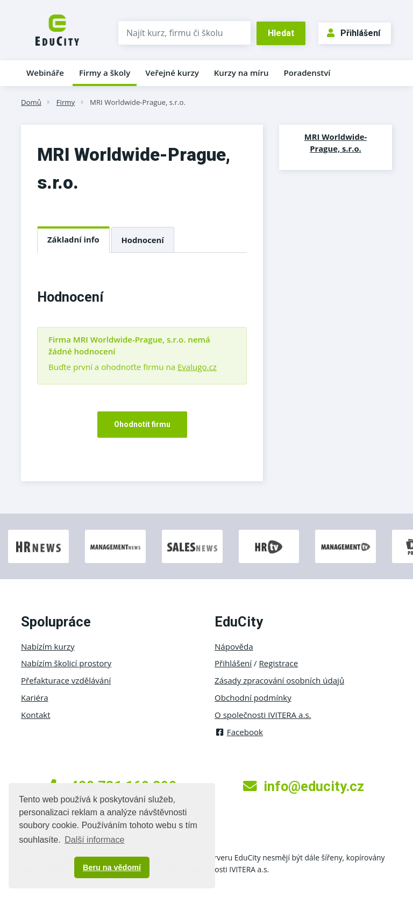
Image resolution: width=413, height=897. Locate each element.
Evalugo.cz (197, 366)
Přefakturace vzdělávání (66, 680)
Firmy (65, 102)
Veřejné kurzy (172, 72)
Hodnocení (143, 239)
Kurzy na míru (241, 72)
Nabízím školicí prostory (66, 663)
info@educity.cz (303, 786)
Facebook (239, 732)
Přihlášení (353, 33)
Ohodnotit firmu (142, 424)
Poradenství (307, 72)
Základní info (73, 239)
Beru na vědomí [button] (112, 867)
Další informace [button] (94, 839)
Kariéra (34, 697)
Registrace (278, 663)
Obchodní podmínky (253, 697)
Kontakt (36, 714)
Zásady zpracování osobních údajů (279, 680)
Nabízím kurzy (47, 646)
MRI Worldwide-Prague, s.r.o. (138, 102)
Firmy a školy (104, 72)
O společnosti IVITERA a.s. (263, 714)
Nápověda (234, 646)
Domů (31, 102)
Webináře (45, 72)
